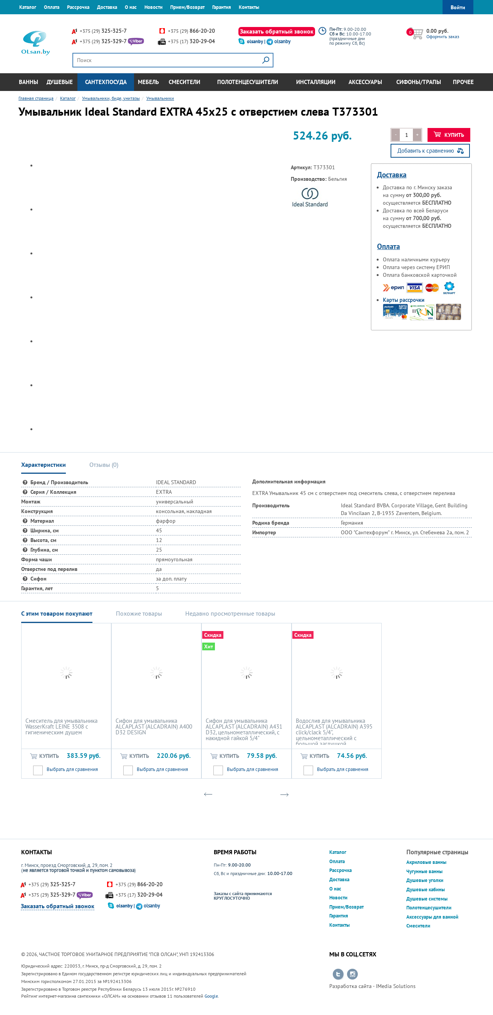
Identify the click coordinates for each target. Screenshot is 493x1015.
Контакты (249, 7)
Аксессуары (365, 82)
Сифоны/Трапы (418, 82)
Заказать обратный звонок (277, 31)
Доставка (107, 7)
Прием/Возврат (187, 7)
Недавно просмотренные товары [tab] (230, 613)
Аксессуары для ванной (432, 917)
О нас (131, 7)
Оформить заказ (442, 36)
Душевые (60, 82)
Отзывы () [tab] (103, 464)
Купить (449, 135)
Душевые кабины (425, 889)
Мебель (148, 82)
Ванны (28, 82)
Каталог (27, 7)
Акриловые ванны (426, 862)
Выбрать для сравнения (72, 769)
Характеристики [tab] (43, 464)
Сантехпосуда (106, 82)
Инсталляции (315, 82)
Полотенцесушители (247, 82)
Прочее (463, 82)
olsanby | (257, 41)
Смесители (184, 82)
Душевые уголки (424, 880)
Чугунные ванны (424, 871)
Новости (153, 7)
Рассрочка (78, 7)
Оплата (51, 7)
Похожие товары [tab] (139, 613)
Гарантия (221, 7)
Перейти (338, 974)
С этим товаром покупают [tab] (56, 613)
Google (211, 996)
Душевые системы (427, 898)
